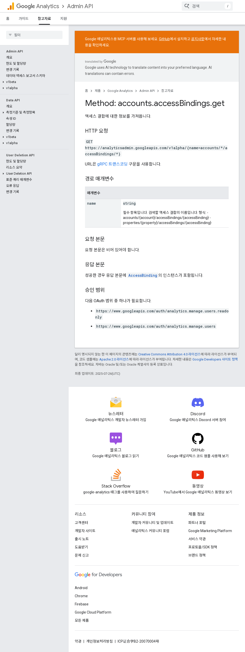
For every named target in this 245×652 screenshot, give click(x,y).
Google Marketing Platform (210, 531)
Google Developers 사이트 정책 (215, 359)
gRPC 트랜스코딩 (112, 164)
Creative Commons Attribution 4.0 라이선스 (169, 354)
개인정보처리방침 (99, 641)
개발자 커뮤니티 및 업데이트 (152, 523)
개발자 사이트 (85, 531)
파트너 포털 (197, 523)
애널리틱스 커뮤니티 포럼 (150, 531)
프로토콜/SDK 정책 (202, 547)
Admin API (80, 6)
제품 (98, 91)
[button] (33, 57)
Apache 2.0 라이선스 (114, 359)
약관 (78, 641)
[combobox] (207, 6)
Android (81, 588)
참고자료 (167, 91)
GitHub (164, 39)
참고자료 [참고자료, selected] (44, 18)
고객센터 (81, 523)
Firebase (82, 604)
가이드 (24, 18)
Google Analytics (120, 91)
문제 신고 (82, 555)
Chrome (81, 596)
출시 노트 (82, 539)
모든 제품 (82, 620)
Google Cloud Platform (93, 612)
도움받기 (81, 547)
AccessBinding (142, 275)
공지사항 (197, 39)
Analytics (37, 6)
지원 (63, 18)
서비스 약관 (197, 539)
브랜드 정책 (197, 555)
